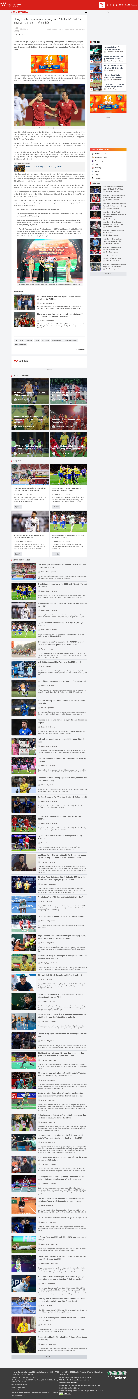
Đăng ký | (127, 5)
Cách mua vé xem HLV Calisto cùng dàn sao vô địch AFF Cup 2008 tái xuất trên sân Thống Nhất (60, 315)
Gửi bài (121, 5)
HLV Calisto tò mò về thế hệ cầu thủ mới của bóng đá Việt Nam (45, 167)
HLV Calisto (45, 340)
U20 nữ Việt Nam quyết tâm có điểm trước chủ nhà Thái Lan (61, 916)
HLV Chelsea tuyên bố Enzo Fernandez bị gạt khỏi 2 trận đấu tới (62, 1218)
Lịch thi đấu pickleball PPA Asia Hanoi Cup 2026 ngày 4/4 (60, 662)
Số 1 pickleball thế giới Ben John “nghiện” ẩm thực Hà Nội (60, 975)
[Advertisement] (108, 26)
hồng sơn (29, 340)
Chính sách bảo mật (83, 1380)
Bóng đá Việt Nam (20, 12)
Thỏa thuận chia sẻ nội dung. (68, 1380)
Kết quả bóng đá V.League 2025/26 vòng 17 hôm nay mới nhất (62, 681)
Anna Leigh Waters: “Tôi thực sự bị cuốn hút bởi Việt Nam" (60, 897)
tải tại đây (74, 1382)
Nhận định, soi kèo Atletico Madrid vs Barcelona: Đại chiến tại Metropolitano (114, 214)
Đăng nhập (134, 5)
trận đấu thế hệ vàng (71, 340)
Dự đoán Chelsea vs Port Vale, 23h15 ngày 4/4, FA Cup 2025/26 (62, 797)
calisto (37, 340)
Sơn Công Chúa (57, 340)
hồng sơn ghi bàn (20, 344)
